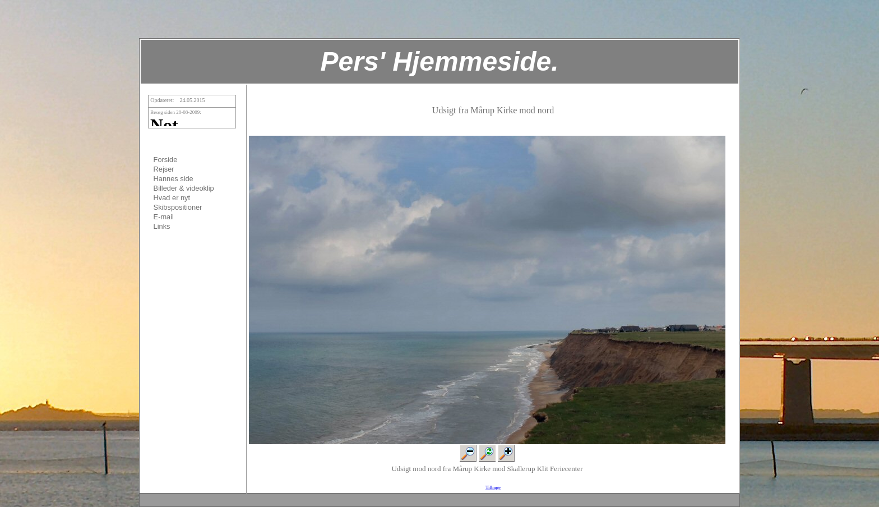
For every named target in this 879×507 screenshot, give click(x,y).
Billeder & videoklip (184, 188)
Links (162, 226)
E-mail (164, 217)
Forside (166, 159)
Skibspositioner (178, 207)
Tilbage (493, 487)
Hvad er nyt (172, 197)
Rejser (164, 169)
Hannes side (173, 178)
